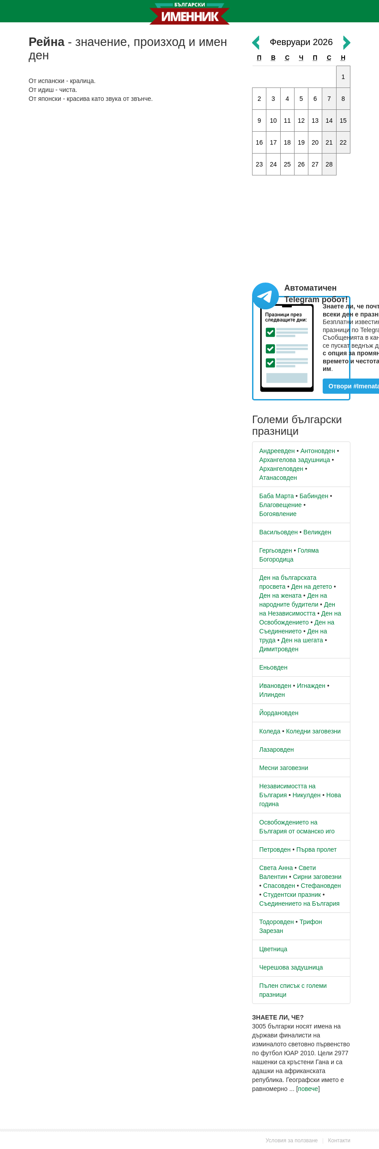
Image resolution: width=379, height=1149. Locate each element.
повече (308, 1088)
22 (343, 142)
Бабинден (313, 496)
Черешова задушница (291, 967)
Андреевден (277, 450)
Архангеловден (281, 468)
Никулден (307, 795)
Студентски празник (292, 894)
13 (315, 120)
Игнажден (311, 685)
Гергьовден (275, 550)
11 (287, 120)
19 (301, 142)
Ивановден (275, 685)
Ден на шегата (302, 640)
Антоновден (317, 450)
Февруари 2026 (301, 42)
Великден (317, 532)
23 (259, 164)
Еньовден (273, 667)
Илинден (272, 694)
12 (301, 120)
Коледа (269, 731)
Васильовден (278, 532)
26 (301, 164)
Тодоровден (276, 921)
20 (315, 142)
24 (273, 164)
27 (315, 164)
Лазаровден (276, 749)
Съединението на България (299, 903)
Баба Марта (276, 496)
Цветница (273, 949)
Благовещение (280, 504)
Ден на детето (311, 586)
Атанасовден (278, 477)
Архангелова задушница (294, 459)
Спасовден (279, 885)
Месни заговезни (283, 767)
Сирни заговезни (317, 876)
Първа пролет (316, 849)
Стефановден (321, 885)
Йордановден (279, 712)
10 (273, 120)
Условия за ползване (291, 1140)
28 (329, 164)
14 (329, 120)
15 (343, 120)
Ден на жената (280, 595)
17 (273, 142)
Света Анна (276, 867)
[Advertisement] (134, 174)
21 (329, 142)
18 (287, 142)
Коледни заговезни (313, 731)
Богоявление (278, 513)
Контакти (339, 1140)
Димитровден (279, 649)
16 (259, 142)
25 (287, 164)
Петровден (275, 849)
